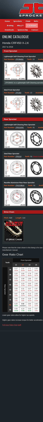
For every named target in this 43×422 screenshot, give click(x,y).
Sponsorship (23, 30)
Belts (36, 21)
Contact (34, 30)
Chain (28, 21)
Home (7, 21)
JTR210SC (19, 127)
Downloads (9, 30)
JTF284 (18, 93)
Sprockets (17, 21)
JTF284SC (19, 59)
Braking (10, 26)
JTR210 (18, 156)
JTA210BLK (19, 185)
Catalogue (31, 26)
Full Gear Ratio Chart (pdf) (11, 325)
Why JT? (20, 26)
